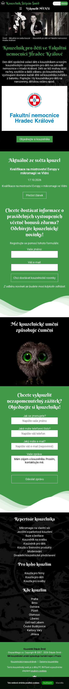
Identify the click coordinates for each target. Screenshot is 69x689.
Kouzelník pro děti (34, 543)
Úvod (4, 38)
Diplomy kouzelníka (48, 661)
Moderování (34, 551)
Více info (59, 683)
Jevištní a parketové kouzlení (34, 531)
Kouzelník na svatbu (34, 539)
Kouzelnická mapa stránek (24, 661)
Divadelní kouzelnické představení (34, 555)
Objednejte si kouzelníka (35, 139)
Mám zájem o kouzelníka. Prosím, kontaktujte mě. (34, 464)
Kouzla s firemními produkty (34, 547)
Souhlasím (47, 683)
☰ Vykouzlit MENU (34, 8)
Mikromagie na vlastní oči (34, 528)
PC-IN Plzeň (44, 667)
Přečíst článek (34, 195)
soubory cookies (39, 671)
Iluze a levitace (34, 535)
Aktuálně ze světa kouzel (19, 38)
